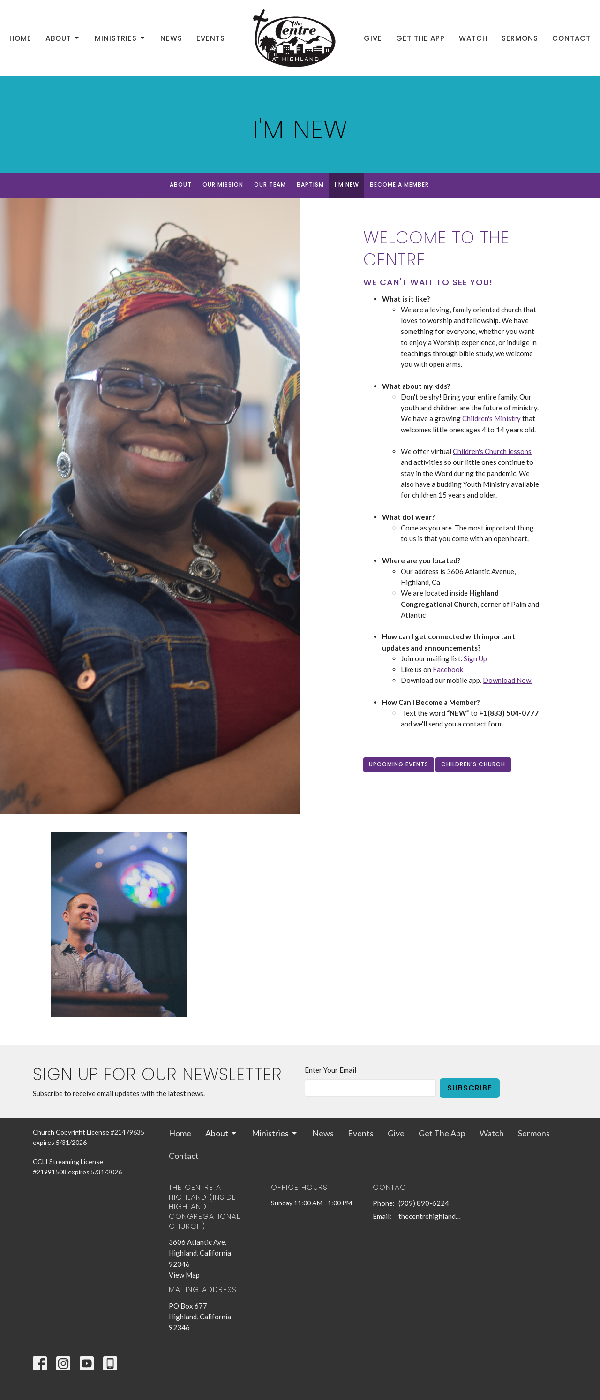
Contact (571, 38)
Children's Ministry (491, 418)
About (63, 38)
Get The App (420, 38)
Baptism (310, 185)
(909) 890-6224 (423, 1203)
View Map (184, 1275)
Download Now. (507, 680)
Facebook (448, 669)
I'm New (347, 185)
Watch (473, 38)
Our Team (270, 185)
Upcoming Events (398, 764)
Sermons (520, 38)
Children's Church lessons (492, 451)
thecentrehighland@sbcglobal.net (431, 1216)
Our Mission (222, 185)
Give (373, 38)
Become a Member (399, 185)
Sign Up (475, 658)
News (171, 38)
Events (210, 38)
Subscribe (469, 1087)
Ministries (120, 38)
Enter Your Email (330, 1070)
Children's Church (473, 764)
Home (20, 38)
